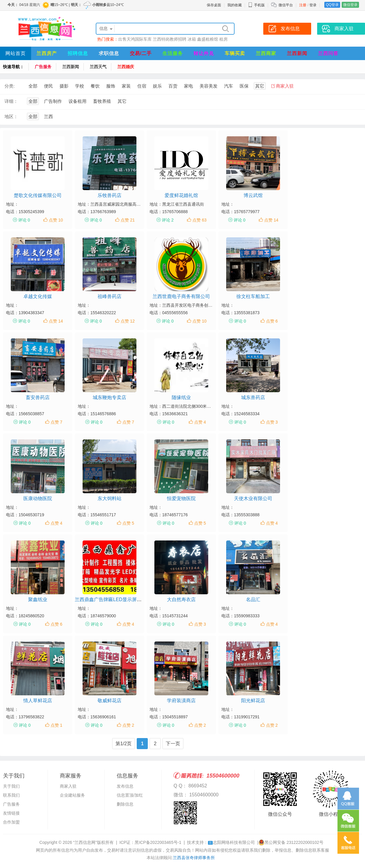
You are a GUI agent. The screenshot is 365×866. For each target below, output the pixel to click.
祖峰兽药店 (109, 296)
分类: (9, 85)
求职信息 (109, 53)
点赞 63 (199, 220)
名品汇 (253, 599)
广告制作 (53, 101)
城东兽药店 (253, 397)
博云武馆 (253, 195)
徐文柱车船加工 (253, 296)
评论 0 (24, 220)
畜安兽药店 (38, 397)
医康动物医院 (37, 498)
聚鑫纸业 (37, 599)
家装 (126, 85)
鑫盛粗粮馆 (207, 39)
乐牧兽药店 (109, 195)
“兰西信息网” (85, 842)
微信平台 (286, 5)
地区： (11, 116)
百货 (172, 85)
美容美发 (209, 85)
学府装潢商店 (181, 700)
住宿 (141, 85)
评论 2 (168, 220)
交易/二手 (141, 53)
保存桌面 (214, 5)
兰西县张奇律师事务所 (194, 857)
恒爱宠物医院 (181, 498)
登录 (313, 5)
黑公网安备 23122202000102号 (290, 842)
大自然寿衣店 (181, 599)
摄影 (64, 85)
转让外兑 (204, 53)
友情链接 (11, 813)
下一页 (173, 743)
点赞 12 (128, 321)
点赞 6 (272, 321)
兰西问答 (328, 53)
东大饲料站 (109, 498)
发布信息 (125, 786)
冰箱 (192, 39)
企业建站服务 (72, 795)
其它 (259, 85)
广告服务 (43, 66)
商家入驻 (285, 85)
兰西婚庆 (125, 66)
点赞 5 (128, 523)
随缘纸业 (181, 397)
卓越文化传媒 (37, 296)
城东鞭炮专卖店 (109, 397)
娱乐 (157, 85)
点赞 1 (57, 725)
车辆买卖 (235, 53)
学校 (79, 85)
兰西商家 (266, 53)
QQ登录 (332, 5)
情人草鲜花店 (37, 700)
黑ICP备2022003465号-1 (158, 842)
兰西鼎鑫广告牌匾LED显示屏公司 (110, 599)
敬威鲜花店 (109, 700)
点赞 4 (200, 422)
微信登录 (350, 5)
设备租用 (77, 101)
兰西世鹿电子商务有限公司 (181, 296)
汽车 (228, 85)
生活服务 (172, 53)
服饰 (110, 85)
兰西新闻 (297, 53)
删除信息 (125, 804)
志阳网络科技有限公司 (231, 842)
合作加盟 (11, 822)
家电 (188, 85)
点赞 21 (128, 220)
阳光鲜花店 (253, 700)
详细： (11, 101)
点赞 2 (128, 725)
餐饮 (95, 85)
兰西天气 (98, 66)
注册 (302, 5)
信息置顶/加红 (130, 795)
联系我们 (11, 795)
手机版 (256, 5)
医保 (244, 85)
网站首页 (15, 53)
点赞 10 (56, 220)
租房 (223, 39)
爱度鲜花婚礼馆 (181, 195)
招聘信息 (78, 53)
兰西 (48, 116)
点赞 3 (272, 422)
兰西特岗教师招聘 (169, 39)
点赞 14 (271, 220)
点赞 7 (57, 422)
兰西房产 (46, 53)
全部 (32, 85)
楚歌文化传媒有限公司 (38, 195)
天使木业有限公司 (253, 498)
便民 (48, 85)
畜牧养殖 (102, 101)
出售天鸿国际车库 (135, 39)
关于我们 (11, 786)
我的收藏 (234, 5)
